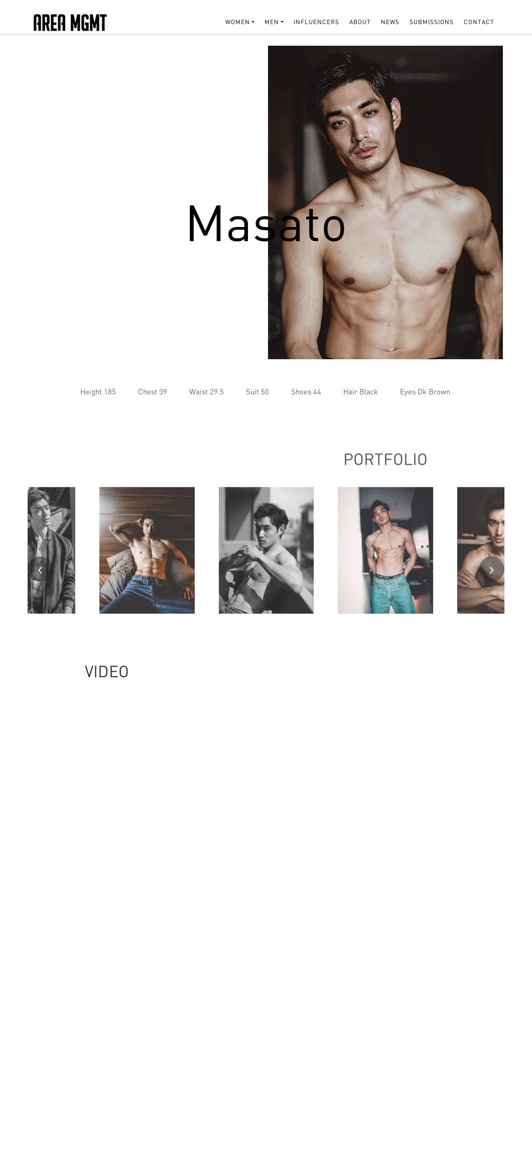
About (360, 22)
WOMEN (237, 22)
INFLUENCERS (316, 22)
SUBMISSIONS (432, 22)
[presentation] (40, 572)
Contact (479, 22)
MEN (271, 22)
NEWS (390, 22)
